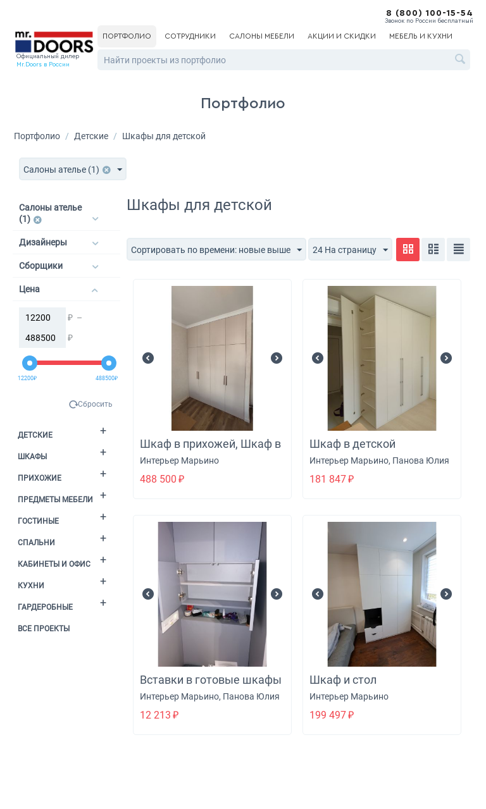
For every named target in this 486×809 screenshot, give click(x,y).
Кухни (31, 585)
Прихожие (39, 478)
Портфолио (127, 36)
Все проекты (44, 628)
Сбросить (95, 404)
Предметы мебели (55, 499)
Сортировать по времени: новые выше (216, 250)
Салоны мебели (261, 36)
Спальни (36, 542)
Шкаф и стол (343, 679)
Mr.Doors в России (43, 64)
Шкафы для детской (164, 136)
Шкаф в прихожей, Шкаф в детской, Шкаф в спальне (210, 450)
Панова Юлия (420, 460)
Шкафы (32, 456)
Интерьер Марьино (179, 460)
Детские (91, 136)
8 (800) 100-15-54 (429, 13)
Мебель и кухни (420, 36)
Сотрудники (190, 36)
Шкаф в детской (352, 443)
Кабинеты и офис (54, 564)
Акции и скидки (342, 36)
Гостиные (38, 521)
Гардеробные (45, 607)
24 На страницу (350, 250)
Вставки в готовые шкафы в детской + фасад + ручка (211, 686)
